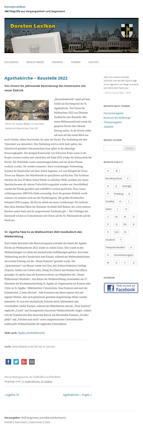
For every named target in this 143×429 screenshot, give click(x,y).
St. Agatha (46, 381)
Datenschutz (35, 422)
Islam (109, 209)
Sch (117, 232)
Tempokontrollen (115, 247)
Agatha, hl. (11, 395)
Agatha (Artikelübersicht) (31, 333)
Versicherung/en (123, 255)
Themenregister (113, 122)
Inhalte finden (35, 62)
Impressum (21, 422)
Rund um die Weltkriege (117, 117)
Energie (127, 186)
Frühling (118, 193)
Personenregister (114, 113)
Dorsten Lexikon (14, 6)
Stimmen (75, 62)
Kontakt (94, 62)
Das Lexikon (11, 62)
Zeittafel (108, 126)
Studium (110, 239)
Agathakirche (32, 381)
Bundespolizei (114, 178)
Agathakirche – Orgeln (77, 395)
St (125, 232)
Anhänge (57, 62)
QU (125, 224)
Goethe (110, 201)
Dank (47, 422)
